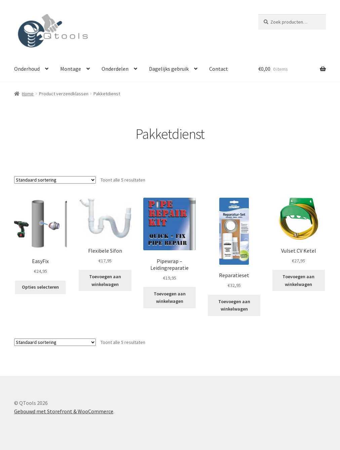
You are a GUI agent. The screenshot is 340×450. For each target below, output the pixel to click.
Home (28, 94)
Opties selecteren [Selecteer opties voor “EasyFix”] (40, 287)
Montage (70, 68)
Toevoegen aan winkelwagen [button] (105, 280)
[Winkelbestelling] (55, 180)
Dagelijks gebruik (169, 68)
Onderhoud (27, 68)
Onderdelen (115, 68)
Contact (218, 68)
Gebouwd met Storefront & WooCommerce (63, 411)
